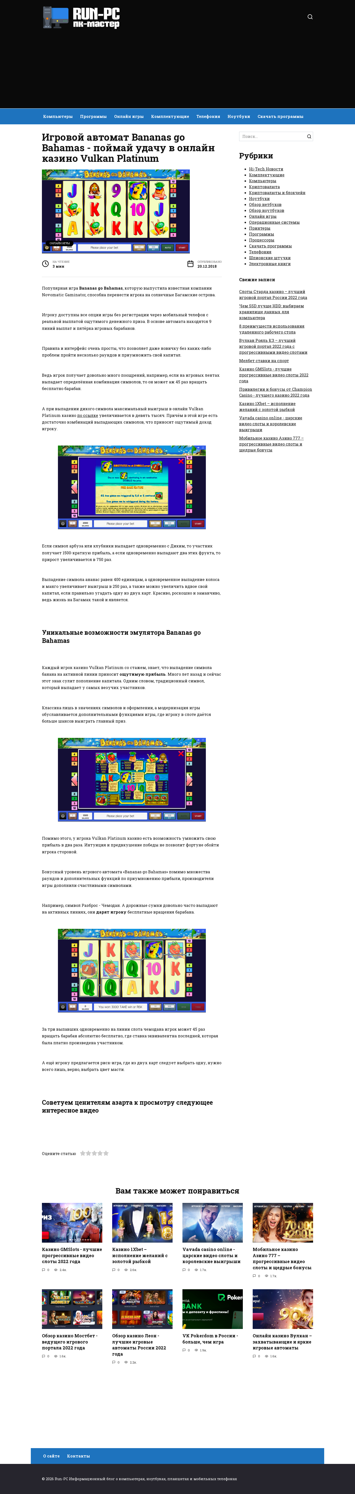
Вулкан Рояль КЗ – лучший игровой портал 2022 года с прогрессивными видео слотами (273, 346)
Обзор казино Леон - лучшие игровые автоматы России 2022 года (139, 1418)
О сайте (51, 1456)
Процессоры (261, 240)
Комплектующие (170, 116)
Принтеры (259, 228)
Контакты (78, 1456)
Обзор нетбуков (265, 204)
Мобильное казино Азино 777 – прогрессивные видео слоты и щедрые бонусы (271, 443)
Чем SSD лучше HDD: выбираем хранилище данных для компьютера (271, 311)
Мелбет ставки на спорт (264, 360)
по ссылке (87, 415)
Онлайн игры (129, 116)
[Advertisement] (177, 66)
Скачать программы (280, 116)
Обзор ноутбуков (266, 210)
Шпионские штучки (270, 257)
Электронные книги (270, 263)
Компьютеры (58, 116)
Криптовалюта (264, 186)
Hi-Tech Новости (266, 168)
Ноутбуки (239, 116)
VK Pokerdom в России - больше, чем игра (210, 1412)
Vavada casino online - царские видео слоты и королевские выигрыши (270, 423)
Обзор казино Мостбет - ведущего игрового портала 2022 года (70, 1414)
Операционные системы (274, 222)
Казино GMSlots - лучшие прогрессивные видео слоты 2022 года (273, 374)
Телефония (208, 116)
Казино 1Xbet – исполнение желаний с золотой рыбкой (140, 1328)
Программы (93, 116)
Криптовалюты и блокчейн (277, 192)
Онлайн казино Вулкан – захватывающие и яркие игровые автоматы (282, 1414)
